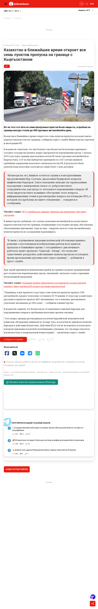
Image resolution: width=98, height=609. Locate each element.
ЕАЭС (7, 372)
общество (9, 375)
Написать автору (85, 67)
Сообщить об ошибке (13, 339)
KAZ (92, 4)
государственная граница (23, 372)
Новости (18, 18)
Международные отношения (76, 372)
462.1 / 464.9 (13, 11)
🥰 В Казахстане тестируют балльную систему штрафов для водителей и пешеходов (48, 440)
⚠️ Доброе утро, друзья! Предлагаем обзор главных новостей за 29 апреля (44, 450)
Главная (7, 18)
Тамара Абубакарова (30, 45)
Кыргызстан (55, 372)
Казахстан (43, 372)
